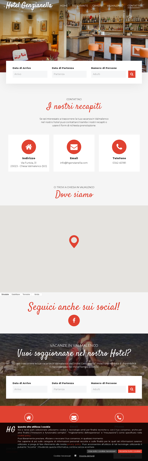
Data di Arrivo (22, 68)
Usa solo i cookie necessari (102, 451)
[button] (74, 241)
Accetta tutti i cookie (129, 451)
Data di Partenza (63, 68)
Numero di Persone (104, 68)
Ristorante (80, 5)
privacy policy (74, 444)
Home (64, 5)
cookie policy (24, 435)
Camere (97, 5)
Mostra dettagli (86, 456)
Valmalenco (115, 5)
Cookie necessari (62, 456)
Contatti (134, 5)
